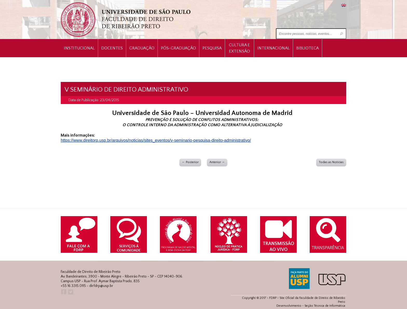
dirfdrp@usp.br (101, 286)
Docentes (112, 48)
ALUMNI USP (299, 278)
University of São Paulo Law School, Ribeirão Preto (126, 19)
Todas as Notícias (331, 162)
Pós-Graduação (178, 48)
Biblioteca (307, 48)
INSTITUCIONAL (79, 48)
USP (331, 279)
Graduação (141, 48)
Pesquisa (212, 48)
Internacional (273, 48)
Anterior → (217, 162)
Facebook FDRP (63, 291)
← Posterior (190, 162)
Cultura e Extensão (239, 48)
